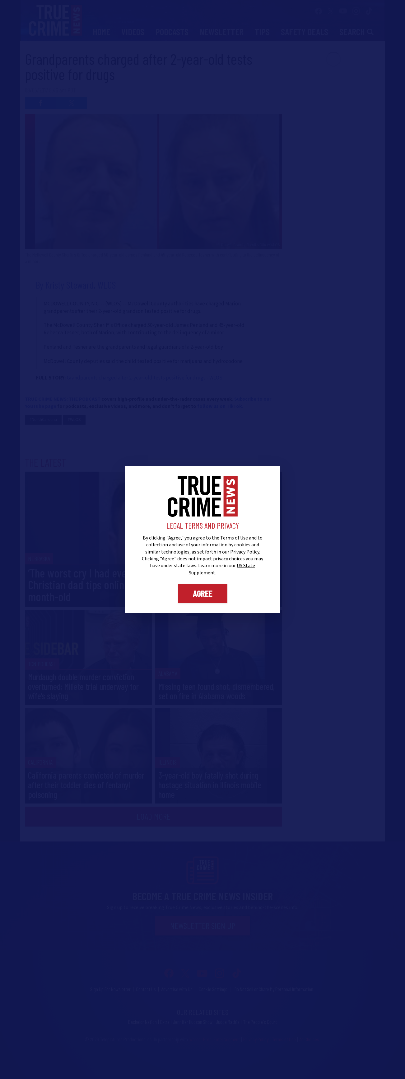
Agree (202, 593)
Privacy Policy (244, 552)
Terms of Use (234, 538)
